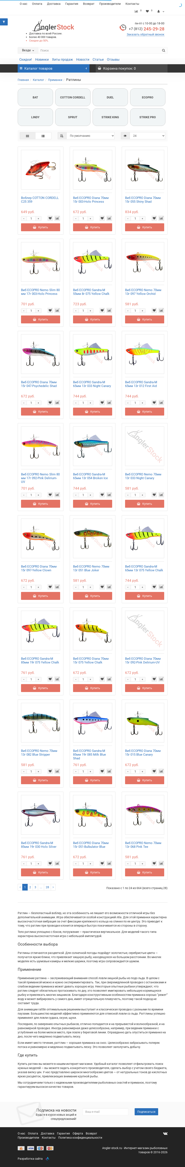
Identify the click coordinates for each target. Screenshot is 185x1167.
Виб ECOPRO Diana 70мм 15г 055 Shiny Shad (143, 200)
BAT (35, 97)
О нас (23, 3)
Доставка (54, 3)
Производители (110, 3)
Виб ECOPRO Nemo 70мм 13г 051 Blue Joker (91, 568)
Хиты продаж (62, 60)
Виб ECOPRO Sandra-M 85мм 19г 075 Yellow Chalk (40, 660)
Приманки (55, 80)
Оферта (78, 1133)
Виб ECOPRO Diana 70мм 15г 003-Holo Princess (91, 200)
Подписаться (146, 1111)
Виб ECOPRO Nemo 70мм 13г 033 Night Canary (143, 476)
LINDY (35, 117)
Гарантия (71, 3)
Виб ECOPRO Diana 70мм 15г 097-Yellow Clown (39, 568)
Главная (23, 80)
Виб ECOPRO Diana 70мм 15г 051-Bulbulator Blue (91, 845)
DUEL (110, 97)
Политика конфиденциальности (80, 1137)
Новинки (42, 60)
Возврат (88, 3)
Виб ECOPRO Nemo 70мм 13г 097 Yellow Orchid (143, 292)
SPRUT (72, 117)
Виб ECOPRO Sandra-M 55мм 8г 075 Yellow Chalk (91, 292)
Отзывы (113, 60)
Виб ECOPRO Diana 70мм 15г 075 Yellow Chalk (91, 660)
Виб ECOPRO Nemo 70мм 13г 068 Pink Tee (143, 845)
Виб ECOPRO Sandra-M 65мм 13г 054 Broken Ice (90, 476)
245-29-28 (146, 28)
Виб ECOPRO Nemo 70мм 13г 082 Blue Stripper (39, 752)
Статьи (98, 60)
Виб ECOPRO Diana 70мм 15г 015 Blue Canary (143, 752)
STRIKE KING (110, 117)
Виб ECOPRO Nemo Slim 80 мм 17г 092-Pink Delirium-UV (40, 478)
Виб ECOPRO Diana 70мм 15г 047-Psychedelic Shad (39, 384)
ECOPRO (147, 97)
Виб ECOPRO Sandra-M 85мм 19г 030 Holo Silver (38, 845)
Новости (82, 60)
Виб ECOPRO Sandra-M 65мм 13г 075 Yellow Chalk (144, 568)
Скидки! (25, 60)
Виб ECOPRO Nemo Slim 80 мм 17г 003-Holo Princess (40, 292)
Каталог (38, 80)
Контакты (132, 3)
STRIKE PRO (147, 117)
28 (47, 887)
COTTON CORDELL (72, 97)
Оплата (37, 3)
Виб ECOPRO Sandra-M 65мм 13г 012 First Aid (141, 384)
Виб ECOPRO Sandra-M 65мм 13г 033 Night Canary (92, 384)
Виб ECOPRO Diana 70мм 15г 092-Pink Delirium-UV (143, 660)
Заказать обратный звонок (145, 34)
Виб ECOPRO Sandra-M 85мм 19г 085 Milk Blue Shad (89, 754)
